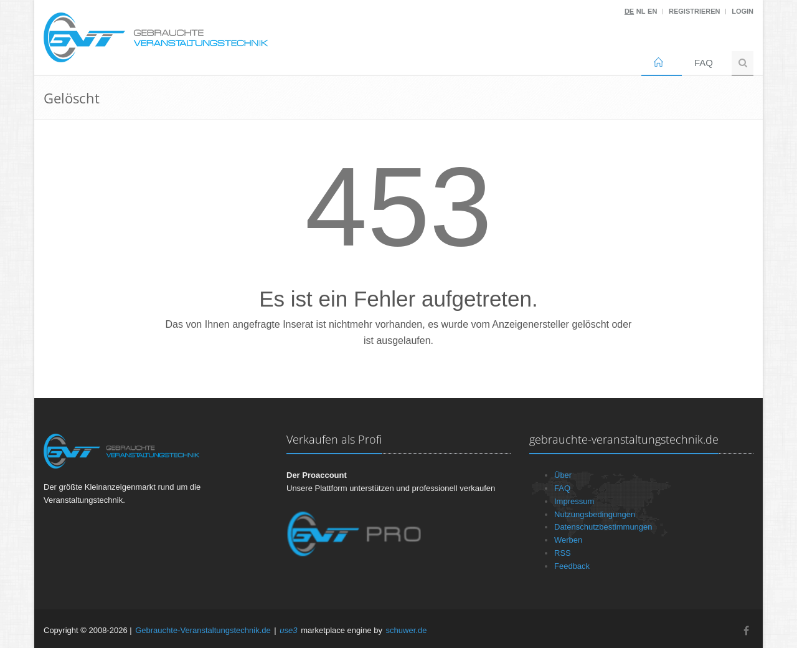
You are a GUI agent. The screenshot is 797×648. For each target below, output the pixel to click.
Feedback (572, 566)
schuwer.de (406, 630)
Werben (568, 540)
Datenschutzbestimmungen (603, 526)
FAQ (703, 62)
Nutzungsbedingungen (594, 514)
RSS (562, 553)
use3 (288, 630)
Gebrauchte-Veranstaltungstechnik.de (203, 630)
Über (563, 475)
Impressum (574, 501)
